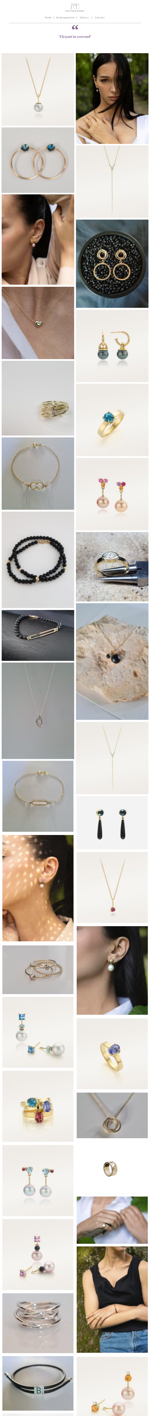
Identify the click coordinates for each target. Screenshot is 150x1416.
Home (48, 17)
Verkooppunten (65, 17)
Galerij (84, 17)
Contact (100, 17)
